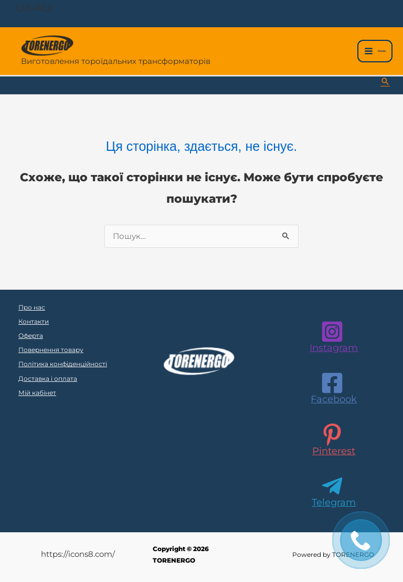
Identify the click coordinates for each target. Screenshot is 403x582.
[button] (385, 81)
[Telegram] (332, 491)
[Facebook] (332, 387)
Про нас (31, 307)
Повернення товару (50, 350)
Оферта (30, 335)
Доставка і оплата (47, 378)
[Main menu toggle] (375, 51)
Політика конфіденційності (62, 364)
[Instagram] (332, 336)
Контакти (33, 321)
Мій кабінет (37, 393)
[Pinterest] (332, 439)
